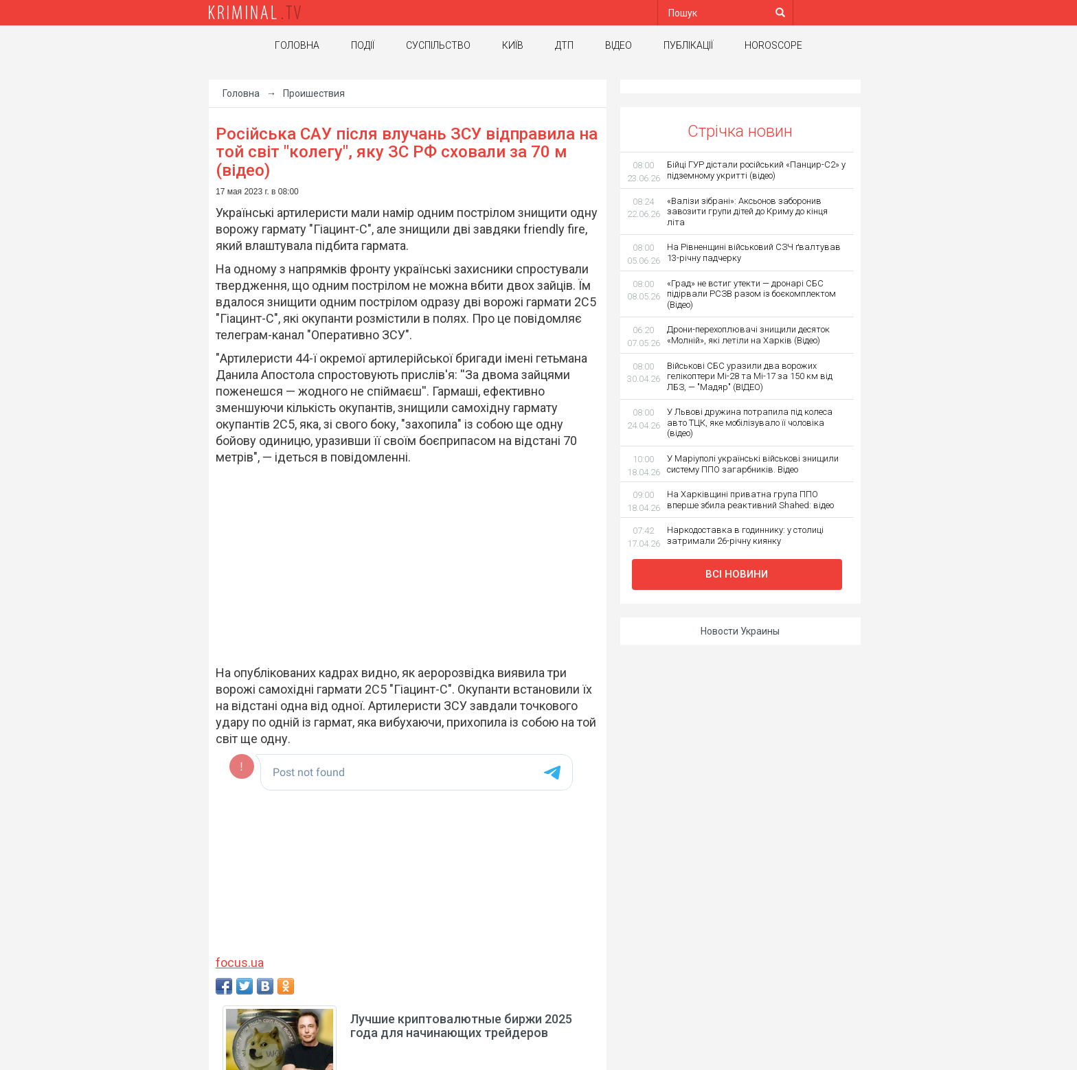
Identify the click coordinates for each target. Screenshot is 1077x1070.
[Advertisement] (401, 565)
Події (362, 45)
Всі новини (736, 574)
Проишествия (314, 93)
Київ (512, 45)
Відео (618, 45)
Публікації (688, 45)
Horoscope (773, 45)
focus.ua (240, 962)
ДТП (564, 45)
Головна (297, 45)
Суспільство (438, 45)
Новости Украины (740, 631)
